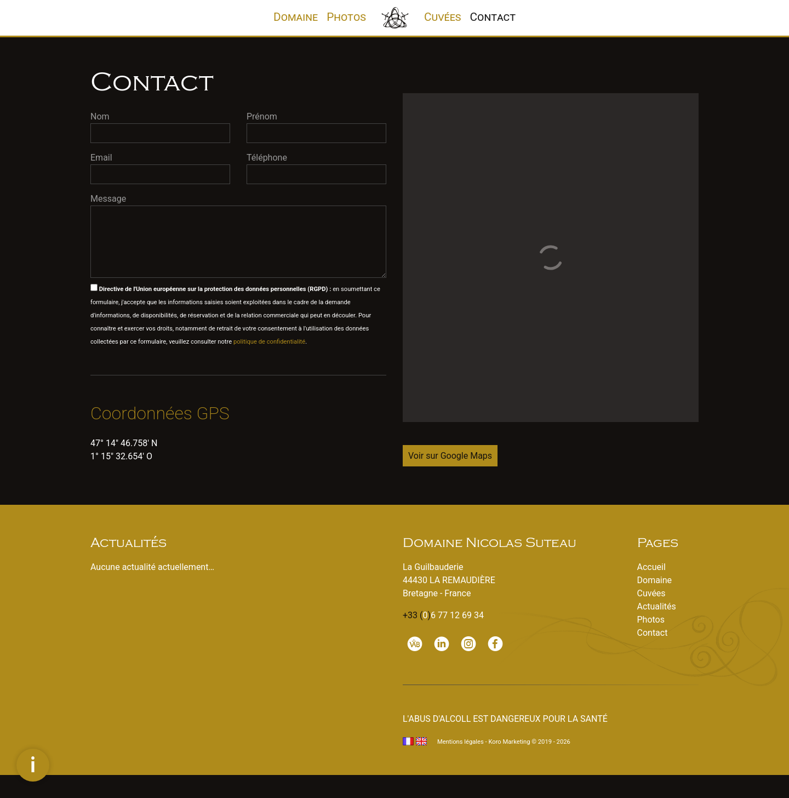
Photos (346, 17)
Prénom (262, 116)
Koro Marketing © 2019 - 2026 (529, 741)
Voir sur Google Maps (450, 456)
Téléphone (267, 157)
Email (101, 157)
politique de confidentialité (269, 341)
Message (108, 198)
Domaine (297, 16)
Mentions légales (460, 741)
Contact (493, 17)
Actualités (656, 606)
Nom (100, 116)
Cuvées (442, 17)
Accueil (651, 567)
